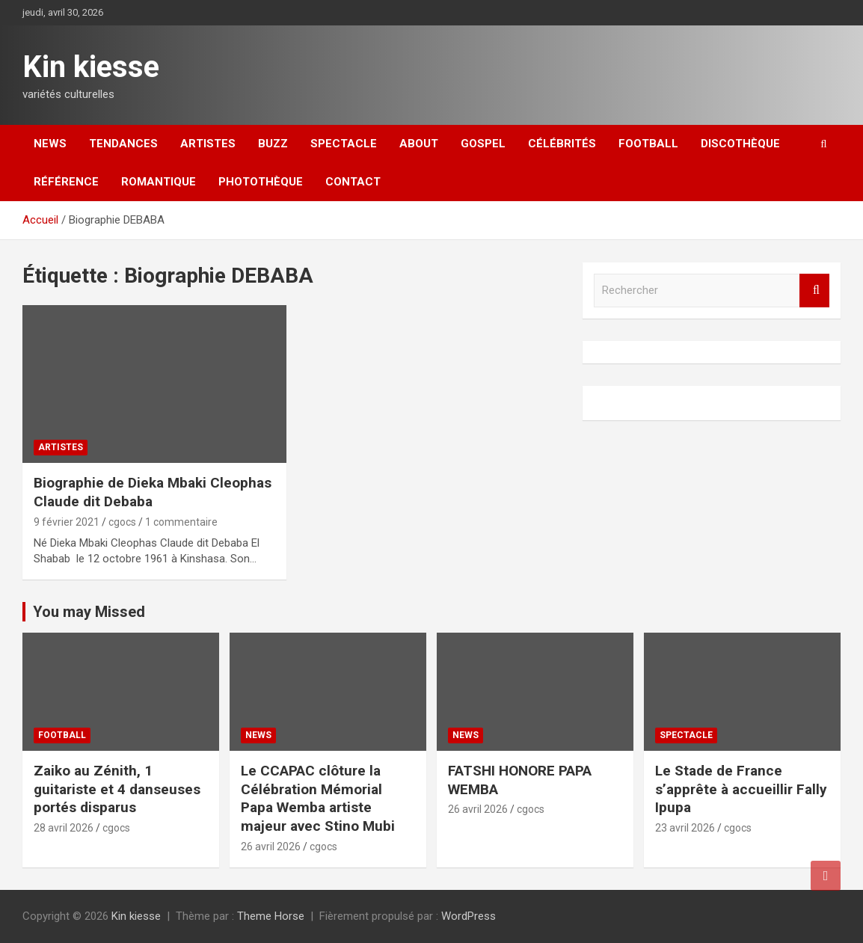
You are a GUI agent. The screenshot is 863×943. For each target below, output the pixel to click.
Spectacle (343, 143)
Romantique (158, 181)
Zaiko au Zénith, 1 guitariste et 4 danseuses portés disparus (117, 789)
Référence (66, 181)
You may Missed (89, 612)
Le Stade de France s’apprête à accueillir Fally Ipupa (741, 789)
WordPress (468, 916)
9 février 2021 (66, 522)
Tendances (123, 143)
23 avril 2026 (685, 828)
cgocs (122, 522)
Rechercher (814, 290)
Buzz (273, 143)
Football (648, 143)
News (50, 143)
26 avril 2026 (271, 847)
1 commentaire (181, 522)
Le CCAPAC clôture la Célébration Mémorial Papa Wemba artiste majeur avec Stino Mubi (318, 798)
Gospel (483, 143)
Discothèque (740, 143)
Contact (353, 181)
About (418, 143)
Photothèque (260, 181)
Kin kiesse (90, 67)
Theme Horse (270, 916)
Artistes (208, 143)
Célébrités (562, 143)
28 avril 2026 (63, 828)
